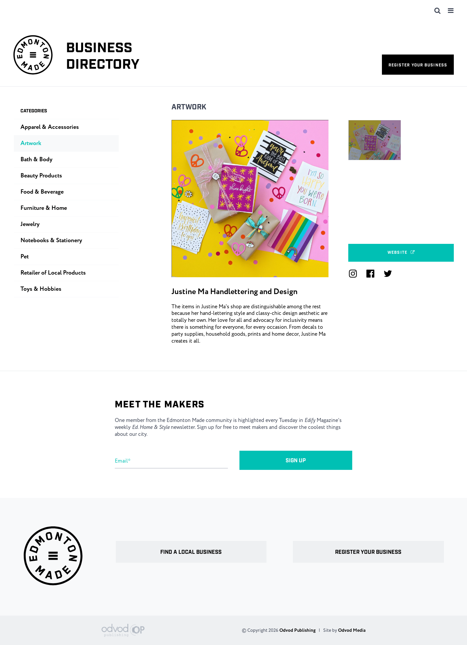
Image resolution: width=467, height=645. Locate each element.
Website (401, 252)
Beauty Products (41, 175)
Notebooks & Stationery (51, 240)
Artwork (188, 107)
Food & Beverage (42, 192)
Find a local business (191, 552)
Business (103, 56)
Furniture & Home (43, 208)
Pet (24, 256)
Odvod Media (351, 630)
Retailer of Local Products (53, 273)
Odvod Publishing (297, 630)
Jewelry (30, 224)
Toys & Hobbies (40, 289)
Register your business (418, 65)
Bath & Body (36, 159)
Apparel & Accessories (49, 127)
